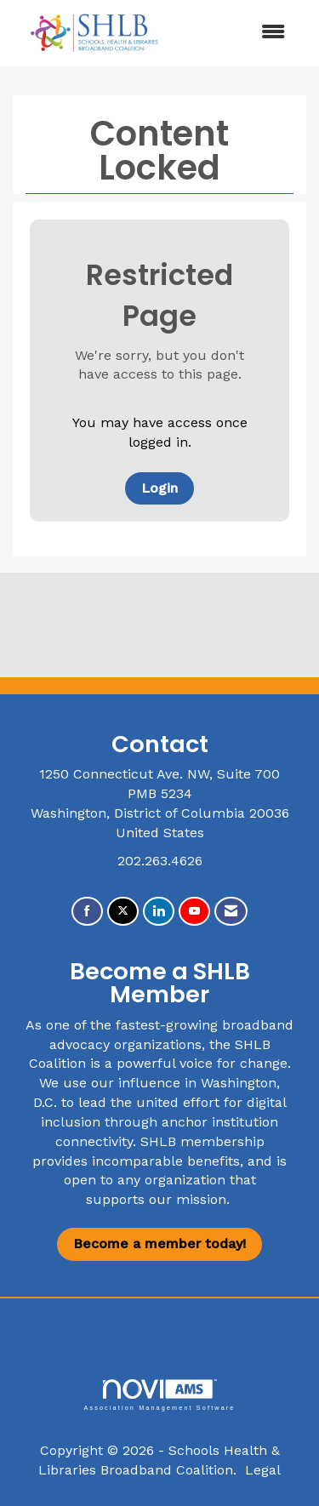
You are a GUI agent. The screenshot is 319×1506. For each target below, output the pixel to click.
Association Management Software (159, 1395)
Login (159, 488)
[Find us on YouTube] (194, 912)
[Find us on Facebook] (87, 912)
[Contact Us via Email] (231, 912)
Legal (263, 1470)
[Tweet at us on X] (123, 912)
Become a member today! (159, 1243)
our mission (187, 1199)
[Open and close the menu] (238, 32)
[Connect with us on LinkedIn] (158, 912)
